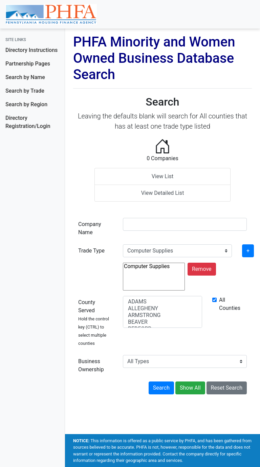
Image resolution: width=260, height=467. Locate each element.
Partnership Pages (27, 63)
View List (163, 176)
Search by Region (26, 104)
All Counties (229, 304)
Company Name (89, 228)
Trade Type (91, 250)
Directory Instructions (31, 50)
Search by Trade (24, 91)
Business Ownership (91, 365)
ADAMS (162, 301)
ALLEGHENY (162, 308)
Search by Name (25, 77)
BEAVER (162, 322)
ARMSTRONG (162, 315)
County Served (93, 322)
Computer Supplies (154, 266)
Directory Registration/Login (27, 122)
